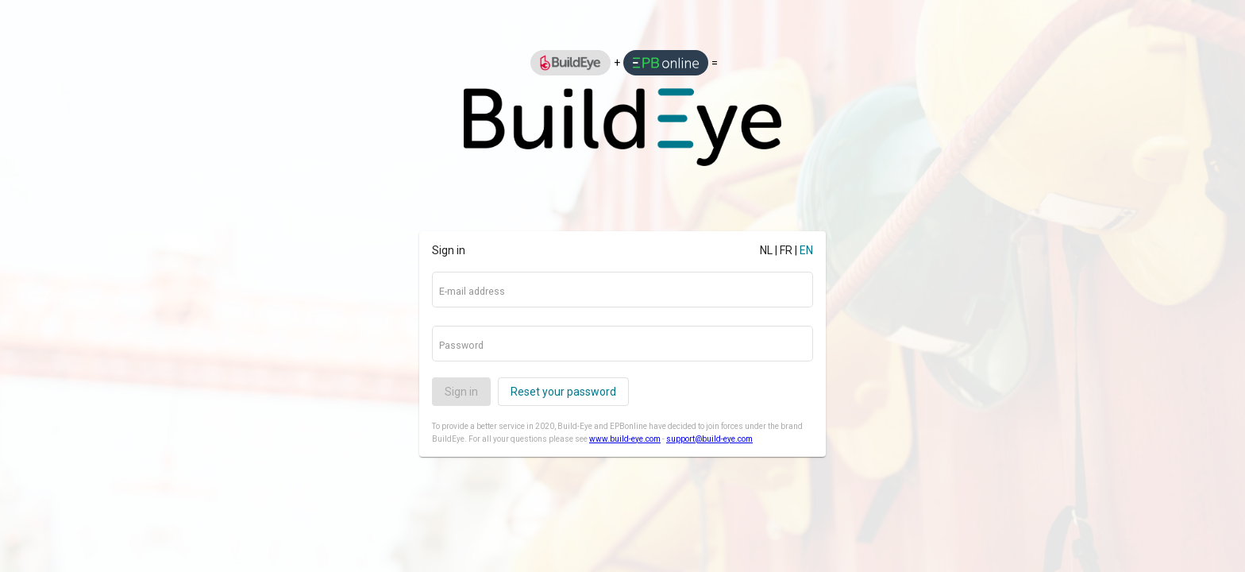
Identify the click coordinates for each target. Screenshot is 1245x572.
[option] (570, 62)
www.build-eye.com (625, 439)
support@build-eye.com (709, 439)
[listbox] (622, 62)
